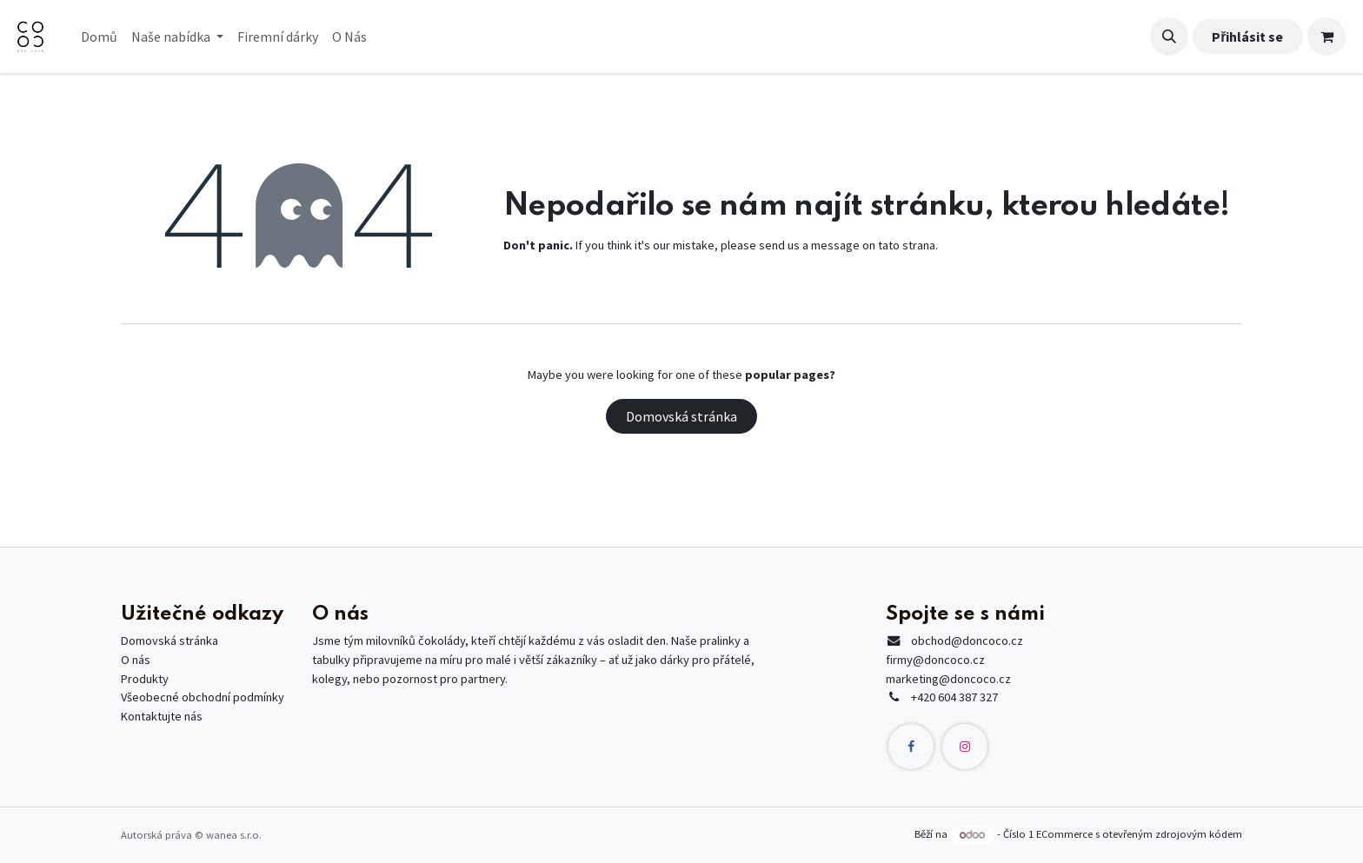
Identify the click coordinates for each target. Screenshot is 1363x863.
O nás (135, 659)
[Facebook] (911, 746)
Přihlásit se (1247, 36)
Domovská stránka (681, 416)
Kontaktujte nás (162, 716)
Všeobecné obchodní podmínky (202, 697)
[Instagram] (964, 746)
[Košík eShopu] (1326, 36)
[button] (1169, 36)
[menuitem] (99, 36)
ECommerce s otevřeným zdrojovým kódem (1139, 834)
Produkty (145, 679)
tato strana (906, 245)
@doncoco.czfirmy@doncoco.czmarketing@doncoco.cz (954, 659)
